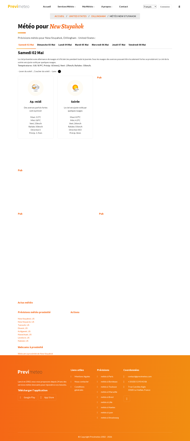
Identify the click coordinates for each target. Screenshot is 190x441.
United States (78, 16)
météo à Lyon (107, 412)
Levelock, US (23, 337)
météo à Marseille (109, 392)
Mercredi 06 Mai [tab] (100, 44)
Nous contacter (82, 381)
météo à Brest (107, 397)
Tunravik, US (23, 325)
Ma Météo (87, 6)
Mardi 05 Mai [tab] (82, 44)
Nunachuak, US (25, 334)
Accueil (47, 6)
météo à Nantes (108, 407)
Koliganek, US (24, 331)
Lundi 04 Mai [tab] (65, 44)
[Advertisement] (115, 122)
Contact (123, 6)
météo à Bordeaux (109, 381)
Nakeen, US (23, 340)
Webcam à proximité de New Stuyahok (35, 353)
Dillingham (98, 16)
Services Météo (66, 6)
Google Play (29, 397)
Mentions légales (82, 376)
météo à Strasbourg (110, 417)
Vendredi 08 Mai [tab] (137, 44)
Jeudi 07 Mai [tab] (118, 44)
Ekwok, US (23, 328)
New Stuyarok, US (26, 321)
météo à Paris (107, 376)
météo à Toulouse (109, 386)
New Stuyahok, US (26, 318)
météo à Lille (106, 402)
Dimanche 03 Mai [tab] (46, 44)
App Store (49, 397)
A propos (106, 6)
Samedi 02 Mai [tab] (26, 44)
